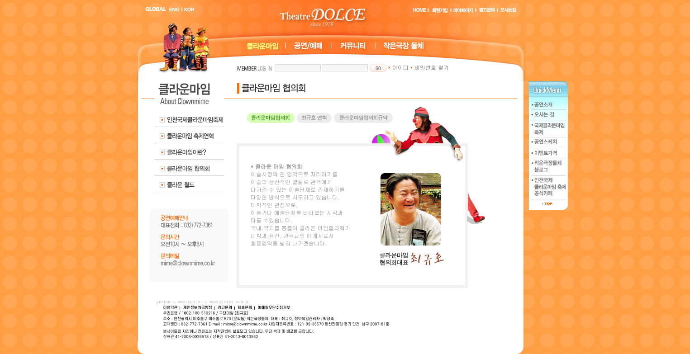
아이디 (398, 67)
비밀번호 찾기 (429, 67)
